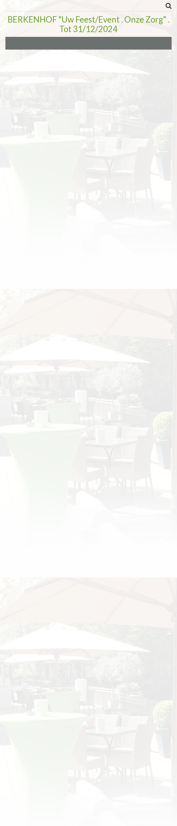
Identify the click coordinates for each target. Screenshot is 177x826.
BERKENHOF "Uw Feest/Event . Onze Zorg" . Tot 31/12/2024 (88, 24)
